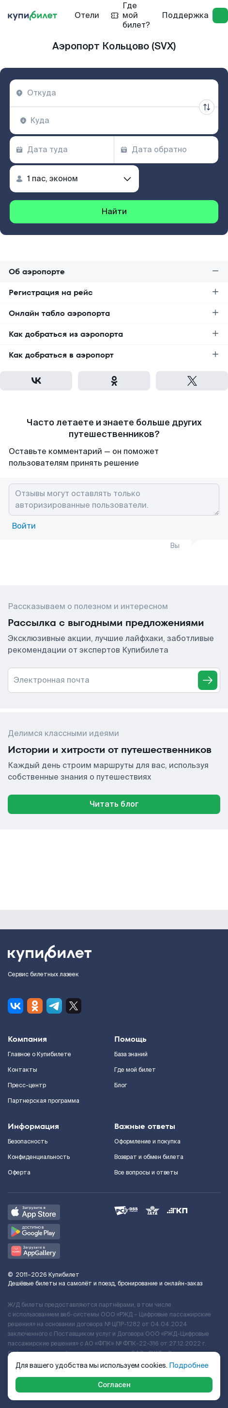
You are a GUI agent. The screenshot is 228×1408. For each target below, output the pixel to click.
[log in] (220, 15)
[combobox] (114, 93)
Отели (87, 15)
